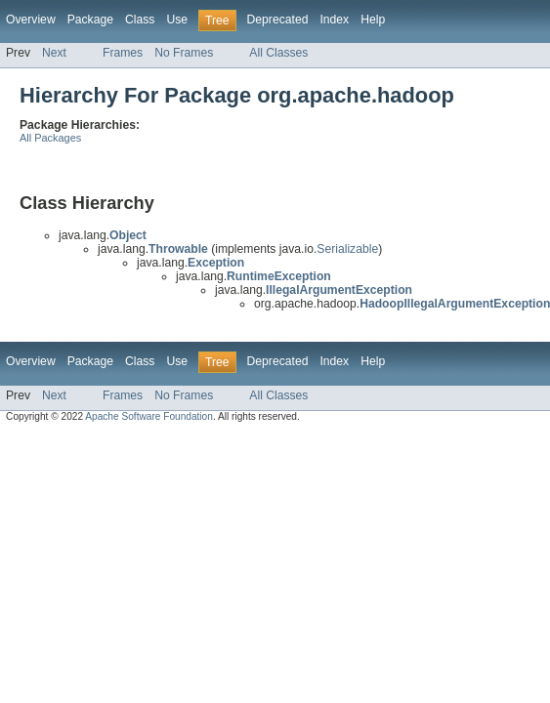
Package (90, 19)
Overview (31, 19)
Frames (123, 53)
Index (334, 19)
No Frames (183, 53)
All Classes (278, 53)
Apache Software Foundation (149, 416)
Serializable (347, 249)
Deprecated (278, 19)
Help (372, 19)
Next (54, 53)
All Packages (50, 138)
